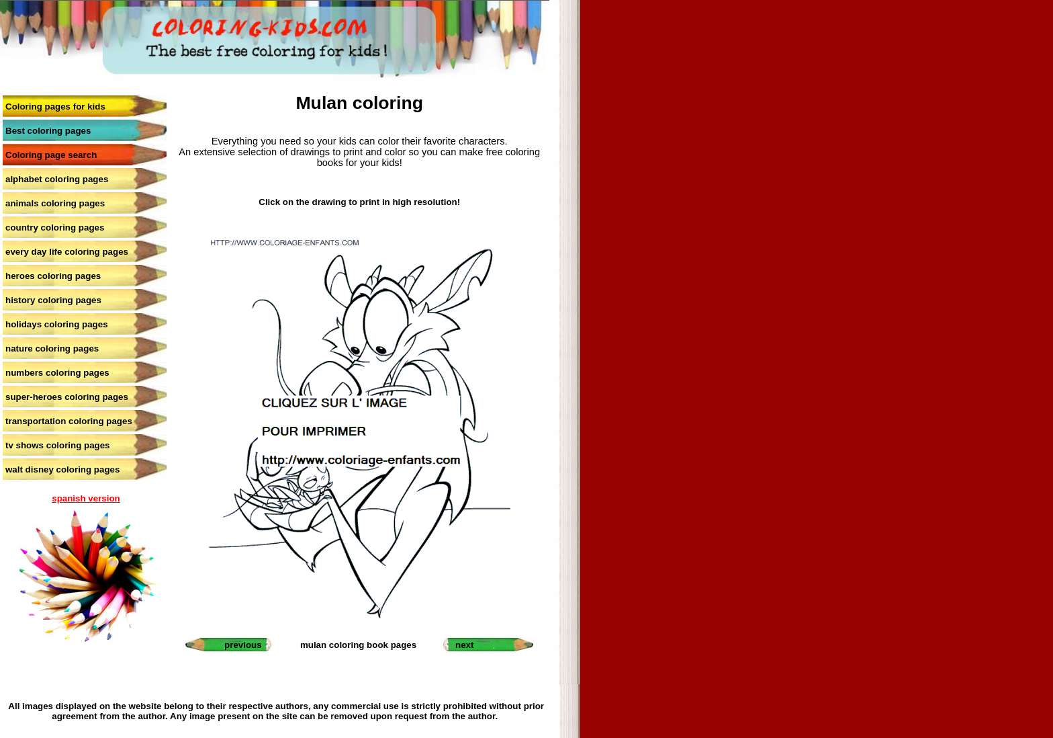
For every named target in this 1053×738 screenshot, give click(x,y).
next (464, 645)
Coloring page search (51, 155)
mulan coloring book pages (358, 645)
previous (243, 645)
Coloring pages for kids (55, 106)
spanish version (86, 498)
